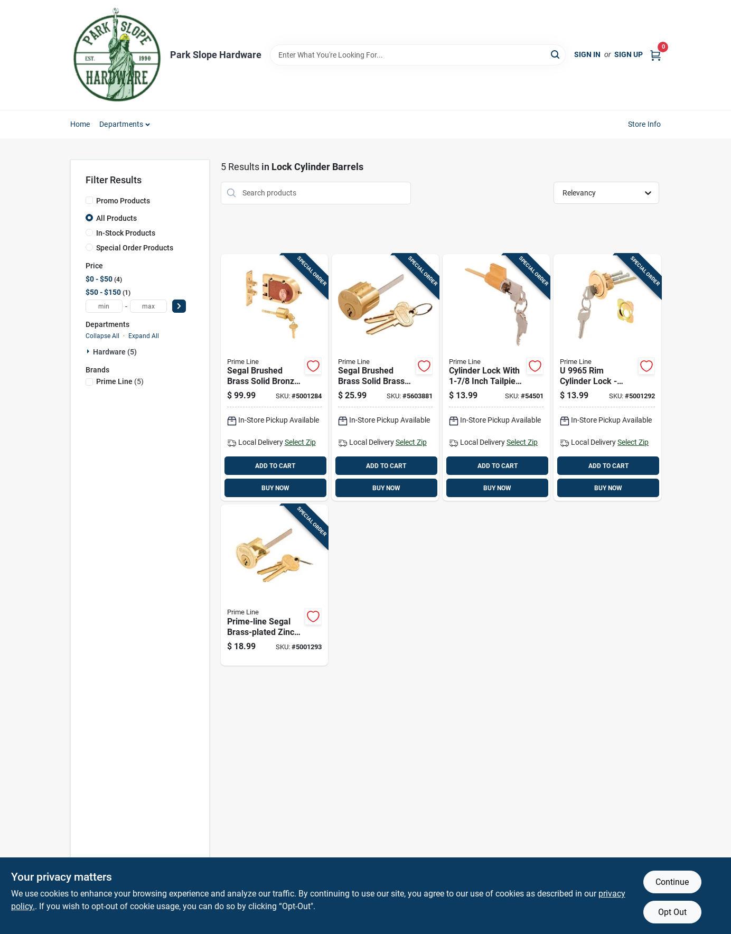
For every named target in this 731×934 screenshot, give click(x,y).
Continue (672, 882)
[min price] (104, 306)
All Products (116, 218)
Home (80, 124)
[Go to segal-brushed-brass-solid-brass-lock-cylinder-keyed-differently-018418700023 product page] (385, 377)
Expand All (143, 336)
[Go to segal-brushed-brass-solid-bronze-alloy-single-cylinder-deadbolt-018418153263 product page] (274, 377)
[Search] (556, 54)
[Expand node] (89, 351)
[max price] (148, 306)
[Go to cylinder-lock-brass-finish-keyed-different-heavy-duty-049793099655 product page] (607, 377)
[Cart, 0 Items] (655, 54)
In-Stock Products (125, 233)
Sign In (587, 54)
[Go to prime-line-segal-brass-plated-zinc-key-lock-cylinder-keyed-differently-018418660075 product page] (274, 585)
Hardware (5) (115, 352)
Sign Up (628, 54)
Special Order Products (134, 247)
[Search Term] (418, 55)
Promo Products (123, 200)
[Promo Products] (89, 200)
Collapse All (102, 336)
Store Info (644, 124)
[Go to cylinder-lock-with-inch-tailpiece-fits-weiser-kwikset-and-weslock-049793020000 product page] (496, 377)
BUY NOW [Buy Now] (275, 488)
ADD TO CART (275, 466)
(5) (120, 381)
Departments (121, 124)
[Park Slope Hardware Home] (116, 54)
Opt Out (672, 912)
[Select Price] (179, 306)
